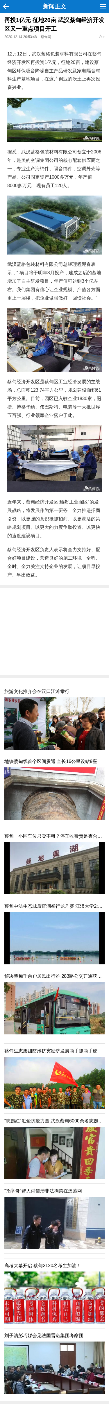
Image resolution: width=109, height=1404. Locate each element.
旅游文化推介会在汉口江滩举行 (36, 691)
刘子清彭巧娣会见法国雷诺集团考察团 (43, 1335)
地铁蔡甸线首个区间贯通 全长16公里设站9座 (50, 761)
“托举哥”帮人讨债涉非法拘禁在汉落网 (43, 1190)
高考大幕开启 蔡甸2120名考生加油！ (42, 1265)
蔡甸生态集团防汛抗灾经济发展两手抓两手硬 (50, 1050)
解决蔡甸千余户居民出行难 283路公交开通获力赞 (55, 976)
